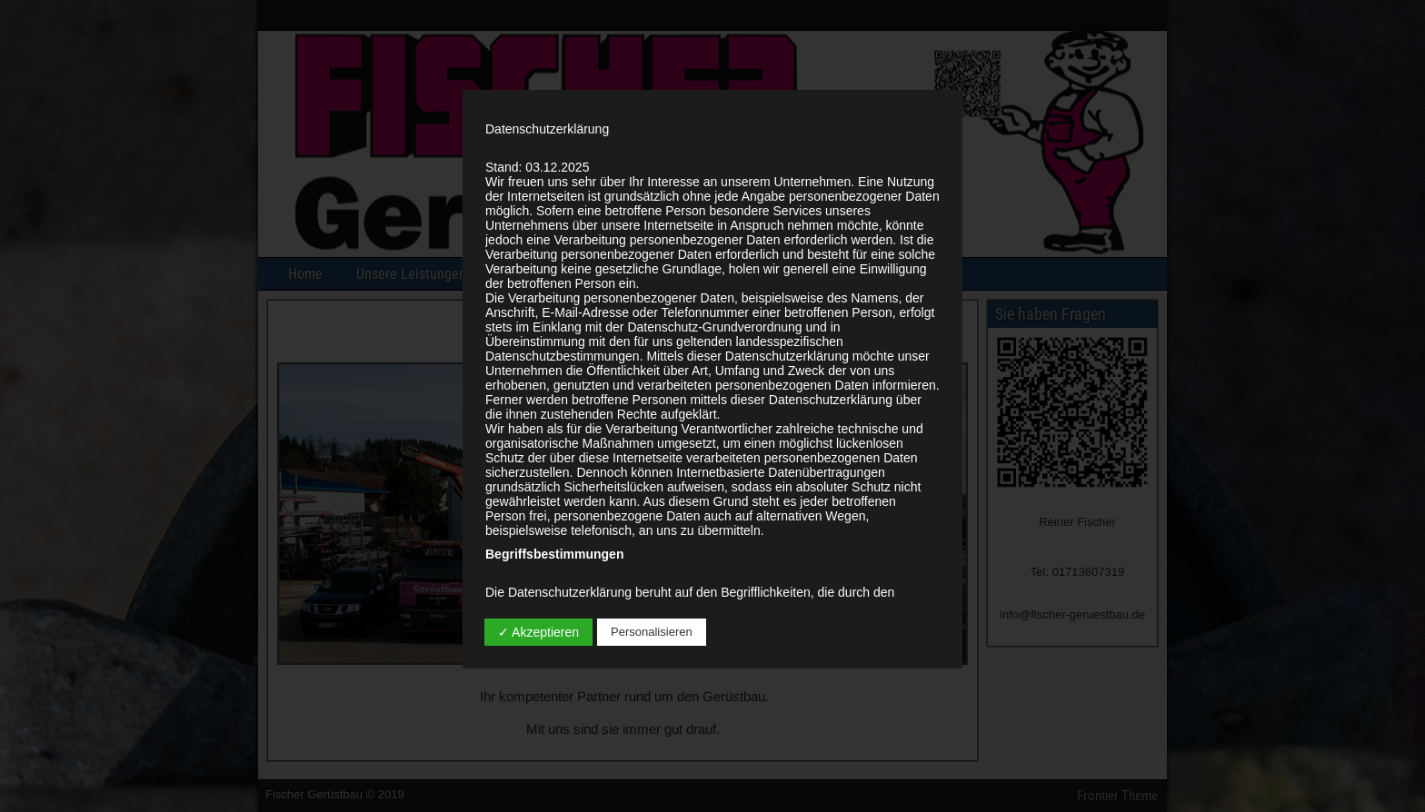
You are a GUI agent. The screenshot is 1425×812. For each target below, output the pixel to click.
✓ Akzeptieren (538, 632)
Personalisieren (652, 632)
